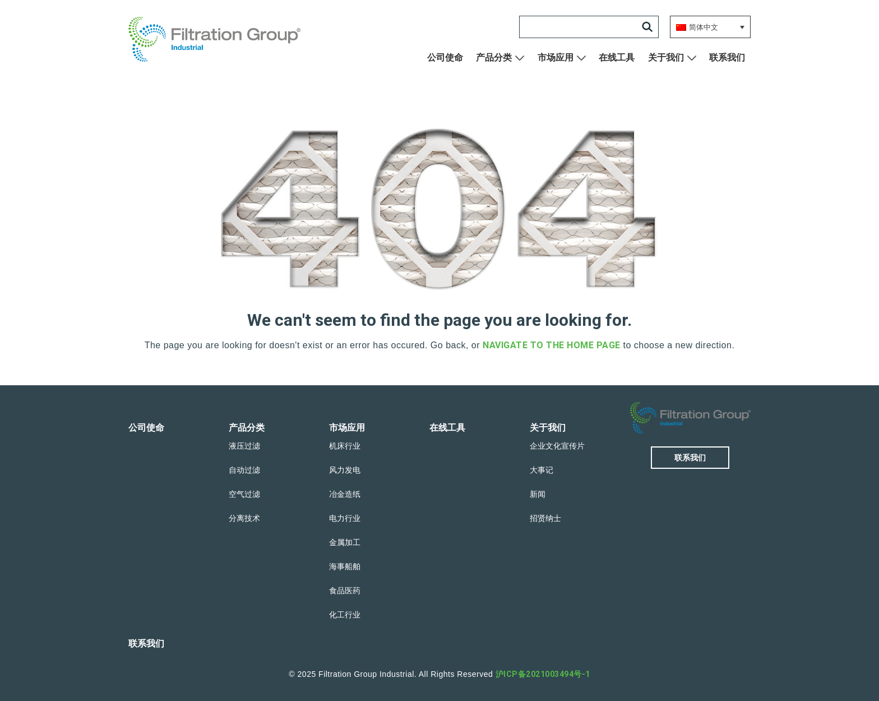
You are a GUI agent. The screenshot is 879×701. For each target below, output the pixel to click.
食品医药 (344, 590)
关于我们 (666, 57)
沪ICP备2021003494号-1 (543, 674)
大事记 (541, 469)
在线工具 (617, 57)
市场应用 (555, 57)
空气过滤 (244, 494)
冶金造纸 (344, 494)
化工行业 (344, 614)
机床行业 (344, 445)
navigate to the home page (552, 345)
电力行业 (344, 518)
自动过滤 (244, 469)
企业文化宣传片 (557, 445)
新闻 (537, 494)
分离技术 (244, 518)
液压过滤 (244, 445)
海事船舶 (344, 566)
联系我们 (727, 57)
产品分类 (494, 57)
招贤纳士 (545, 518)
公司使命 (445, 57)
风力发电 (344, 469)
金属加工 (344, 542)
